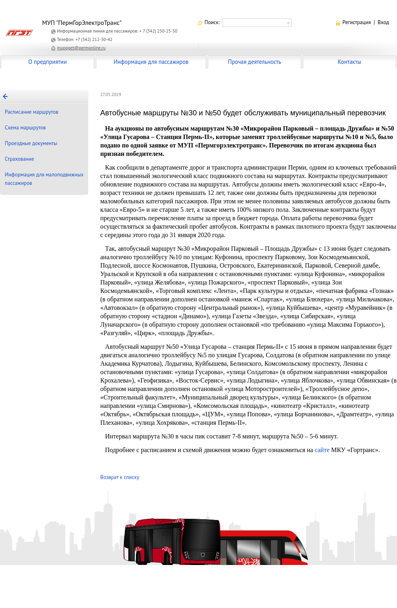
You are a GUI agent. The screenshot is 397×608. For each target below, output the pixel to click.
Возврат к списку (119, 477)
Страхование (19, 159)
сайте (322, 449)
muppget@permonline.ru (81, 48)
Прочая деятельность (254, 62)
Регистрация (356, 22)
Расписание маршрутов (32, 111)
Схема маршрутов (25, 127)
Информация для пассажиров (150, 62)
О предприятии (47, 62)
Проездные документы (31, 143)
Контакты (349, 62)
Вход (383, 22)
